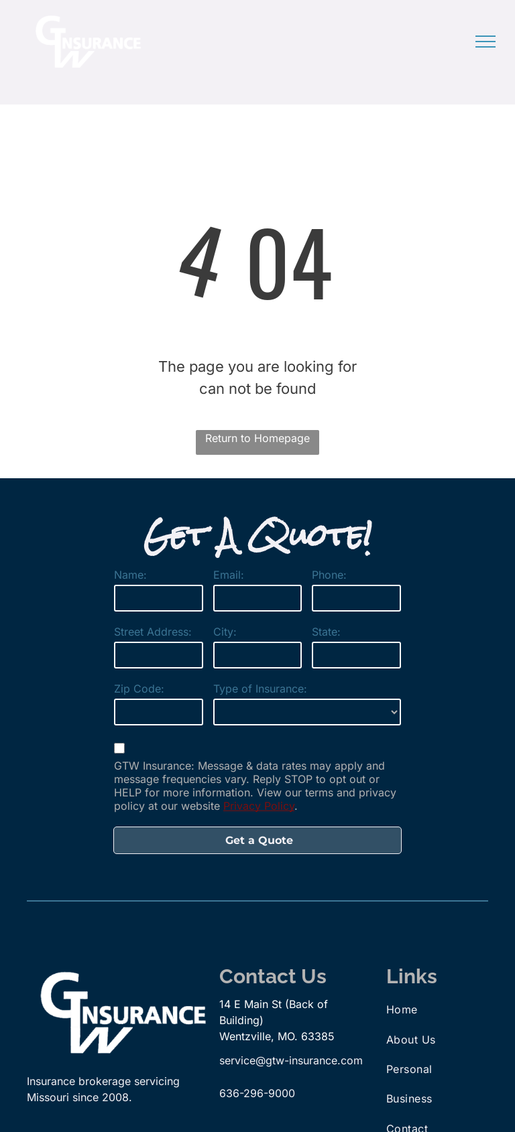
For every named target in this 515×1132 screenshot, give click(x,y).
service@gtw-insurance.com (291, 1060)
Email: (228, 574)
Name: (130, 574)
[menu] (485, 41)
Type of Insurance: (260, 688)
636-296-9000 (257, 1093)
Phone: (329, 574)
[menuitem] (434, 1009)
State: (326, 631)
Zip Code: (139, 688)
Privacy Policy (258, 805)
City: (225, 631)
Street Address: (153, 631)
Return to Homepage (257, 438)
